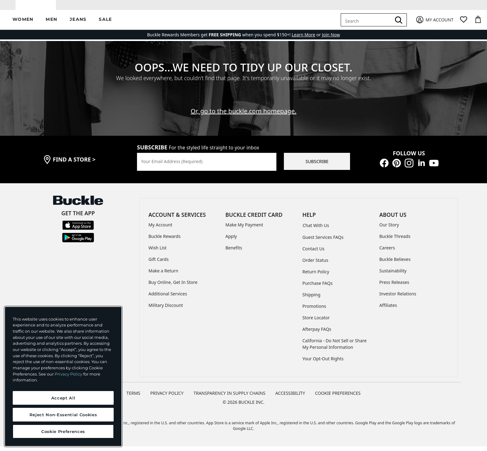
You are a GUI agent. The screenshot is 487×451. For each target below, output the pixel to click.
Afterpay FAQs (317, 333)
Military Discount (165, 310)
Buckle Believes (395, 264)
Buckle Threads (394, 241)
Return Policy (316, 276)
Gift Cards (158, 264)
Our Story (389, 229)
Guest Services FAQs (323, 241)
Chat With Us (316, 230)
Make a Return (163, 275)
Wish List (157, 252)
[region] (63, 376)
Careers (387, 252)
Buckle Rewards (164, 241)
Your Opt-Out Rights (323, 363)
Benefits (233, 252)
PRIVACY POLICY (167, 397)
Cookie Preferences (338, 397)
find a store (74, 164)
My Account (160, 229)
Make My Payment (244, 229)
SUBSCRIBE (317, 166)
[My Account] (434, 24)
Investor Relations (397, 298)
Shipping (312, 299)
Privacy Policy (68, 373)
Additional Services (167, 298)
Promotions (314, 310)
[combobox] (367, 24)
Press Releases (394, 287)
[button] (22, 24)
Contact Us (314, 253)
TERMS (133, 397)
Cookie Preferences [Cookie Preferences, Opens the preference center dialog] (63, 431)
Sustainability (393, 275)
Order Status (315, 264)
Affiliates (388, 310)
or (307, 39)
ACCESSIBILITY (290, 397)
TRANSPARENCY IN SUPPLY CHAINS (229, 397)
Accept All (63, 397)
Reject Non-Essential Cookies (63, 414)
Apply (231, 241)
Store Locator (316, 322)
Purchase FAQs (318, 287)
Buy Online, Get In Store (173, 287)
